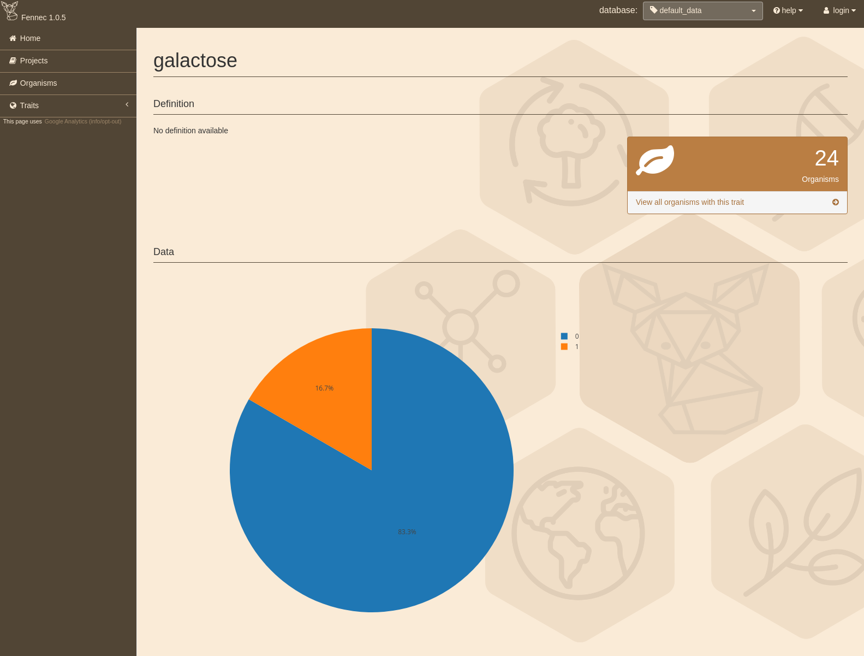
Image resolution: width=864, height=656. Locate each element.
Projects (27, 60)
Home (24, 38)
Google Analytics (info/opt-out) (83, 121)
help (788, 10)
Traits (68, 105)
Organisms (32, 83)
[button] (703, 11)
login (838, 10)
